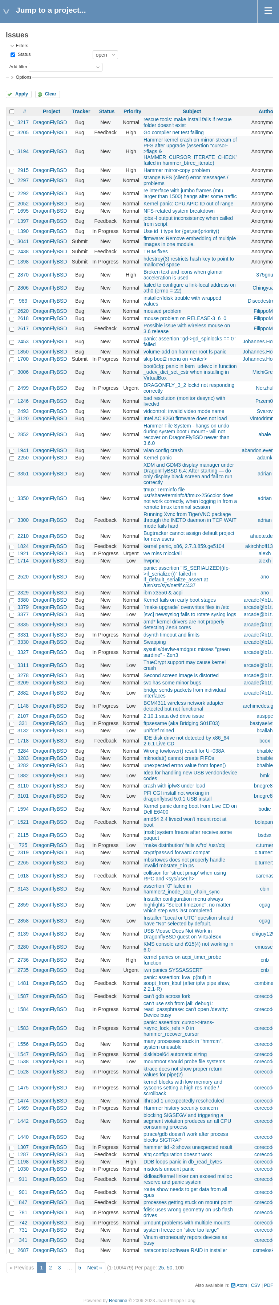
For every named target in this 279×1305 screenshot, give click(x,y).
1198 (23, 1162)
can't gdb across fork (166, 996)
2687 (23, 1250)
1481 (23, 983)
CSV (255, 1285)
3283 (23, 758)
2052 (23, 203)
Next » (94, 1268)
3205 (23, 132)
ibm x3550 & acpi (162, 593)
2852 (23, 434)
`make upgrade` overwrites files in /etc (186, 607)
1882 (23, 775)
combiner (264, 983)
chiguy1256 (265, 934)
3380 (23, 600)
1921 (23, 553)
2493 (23, 411)
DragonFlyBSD (50, 122)
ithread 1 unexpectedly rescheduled (183, 1101)
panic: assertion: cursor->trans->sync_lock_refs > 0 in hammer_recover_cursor (178, 1028)
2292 (23, 193)
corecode (264, 996)
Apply (21, 94)
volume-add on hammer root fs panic (184, 352)
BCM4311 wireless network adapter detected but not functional (183, 706)
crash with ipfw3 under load (174, 786)
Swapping (154, 642)
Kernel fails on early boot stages (179, 600)
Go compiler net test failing (173, 132)
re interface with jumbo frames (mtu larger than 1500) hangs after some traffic (190, 193)
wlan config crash (163, 450)
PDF (268, 1285)
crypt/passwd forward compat (176, 852)
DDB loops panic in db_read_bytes (182, 1162)
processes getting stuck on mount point (187, 1202)
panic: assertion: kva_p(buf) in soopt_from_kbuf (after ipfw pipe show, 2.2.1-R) (187, 983)
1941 (23, 450)
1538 (23, 1061)
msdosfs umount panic (168, 1169)
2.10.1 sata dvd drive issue (173, 716)
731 (23, 1230)
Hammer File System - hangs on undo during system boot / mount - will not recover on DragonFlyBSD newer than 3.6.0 (186, 434)
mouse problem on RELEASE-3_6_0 (184, 318)
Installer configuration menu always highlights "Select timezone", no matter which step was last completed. (187, 904)
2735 (23, 970)
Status (23, 54)
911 (23, 1179)
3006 (23, 372)
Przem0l (264, 401)
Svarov (265, 411)
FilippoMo (265, 311)
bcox (264, 741)
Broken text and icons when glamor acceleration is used (183, 275)
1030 (23, 1169)
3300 (23, 520)
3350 (23, 498)
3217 (23, 122)
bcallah (265, 730)
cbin (265, 889)
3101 (23, 796)
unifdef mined (158, 730)
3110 (23, 786)
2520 (23, 577)
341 (23, 1240)
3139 (23, 934)
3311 (23, 665)
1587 (23, 996)
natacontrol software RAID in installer (185, 1250)
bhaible (264, 751)
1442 (23, 1121)
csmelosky (264, 1250)
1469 (23, 1108)
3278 (23, 675)
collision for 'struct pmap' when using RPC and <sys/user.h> (184, 875)
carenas (265, 876)
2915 (23, 170)
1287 (23, 1154)
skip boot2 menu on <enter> (175, 359)
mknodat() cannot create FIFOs (178, 758)
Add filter (18, 66)
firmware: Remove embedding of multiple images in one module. (189, 241)
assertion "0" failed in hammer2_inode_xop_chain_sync (181, 889)
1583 (23, 1028)
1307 (23, 1147)
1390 (23, 231)
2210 (23, 536)
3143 (23, 889)
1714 (23, 561)
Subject (192, 111)
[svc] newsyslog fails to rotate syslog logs (189, 614)
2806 (23, 288)
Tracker (81, 111)
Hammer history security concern (180, 1108)
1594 (23, 809)
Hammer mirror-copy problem (176, 170)
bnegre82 (264, 786)
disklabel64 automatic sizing (175, 1054)
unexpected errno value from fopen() (184, 765)
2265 (23, 863)
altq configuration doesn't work (177, 1154)
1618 (23, 876)
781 (23, 1212)
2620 (23, 311)
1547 (23, 1054)
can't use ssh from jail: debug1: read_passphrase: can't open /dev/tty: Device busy (185, 1009)
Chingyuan (264, 288)
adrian (265, 473)
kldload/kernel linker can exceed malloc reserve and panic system (187, 1179)
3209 (23, 683)
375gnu (264, 275)
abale (265, 434)
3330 (23, 642)
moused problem (162, 311)
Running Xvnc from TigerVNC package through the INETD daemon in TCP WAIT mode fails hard (189, 520)
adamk (264, 458)
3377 (23, 614)
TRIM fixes (155, 251)
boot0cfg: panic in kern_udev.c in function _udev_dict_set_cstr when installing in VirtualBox (190, 372)
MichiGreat (264, 372)
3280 (23, 947)
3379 (23, 607)
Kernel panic (157, 458)
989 (23, 301)
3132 (23, 730)
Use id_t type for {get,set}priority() (181, 231)
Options (23, 77)
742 (23, 1223)
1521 (23, 822)
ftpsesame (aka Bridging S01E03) (181, 723)
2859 (23, 905)
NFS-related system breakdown (179, 211)
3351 (23, 473)
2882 (23, 693)
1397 (23, 221)
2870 (23, 275)
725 (23, 845)
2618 (23, 318)
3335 (23, 624)
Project (51, 111)
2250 (23, 458)
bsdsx (264, 835)
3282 (23, 765)
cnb (264, 960)
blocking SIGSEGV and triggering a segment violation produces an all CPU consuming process (187, 1121)
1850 (23, 352)
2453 (23, 341)
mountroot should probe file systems (184, 1061)
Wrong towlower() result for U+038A (184, 751)
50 (170, 1268)
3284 (23, 751)
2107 (23, 716)
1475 (23, 1088)
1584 (23, 1009)
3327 (23, 652)
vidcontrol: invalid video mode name (184, 411)
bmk (264, 775)
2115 (23, 835)
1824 (23, 546)
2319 (23, 852)
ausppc (264, 716)
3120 (23, 418)
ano (264, 577)
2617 (23, 328)
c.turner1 (265, 852)
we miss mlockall (162, 553)
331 (23, 723)
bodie (265, 809)
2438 (23, 251)
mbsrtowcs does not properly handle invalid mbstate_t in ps (184, 862)
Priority (132, 111)
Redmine (118, 1300)
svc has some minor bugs (172, 683)
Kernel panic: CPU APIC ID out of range (188, 203)
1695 (23, 211)
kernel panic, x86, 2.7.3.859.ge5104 (184, 546)
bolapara (265, 822)
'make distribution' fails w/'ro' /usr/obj (184, 845)
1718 (23, 741)
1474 (23, 1101)
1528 (23, 1072)
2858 (23, 921)
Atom (241, 1285)
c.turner (264, 845)
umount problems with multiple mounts (186, 1223)
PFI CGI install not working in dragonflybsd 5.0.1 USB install (177, 796)
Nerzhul (265, 388)
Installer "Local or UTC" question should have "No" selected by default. (188, 920)
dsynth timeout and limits (171, 635)
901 (23, 1192)
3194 (23, 151)
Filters (22, 45)
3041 (23, 241)
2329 (23, 593)
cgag (264, 905)
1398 (23, 262)
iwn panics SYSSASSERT (172, 970)
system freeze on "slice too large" (181, 1230)
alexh (265, 553)
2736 (23, 960)
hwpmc (151, 561)
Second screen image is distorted (181, 675)
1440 (23, 1137)
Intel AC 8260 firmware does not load (185, 418)
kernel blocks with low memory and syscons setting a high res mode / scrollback (182, 1087)
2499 (23, 388)
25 (161, 1268)
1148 (23, 706)
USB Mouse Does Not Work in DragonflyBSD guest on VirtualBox (182, 934)
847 (23, 1202)
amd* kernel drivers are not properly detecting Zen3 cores (184, 624)
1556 (23, 1044)
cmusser (264, 947)
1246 (23, 401)
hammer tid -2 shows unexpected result (187, 1147)
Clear (50, 94)
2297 (23, 180)
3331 (23, 635)
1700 (23, 359)
